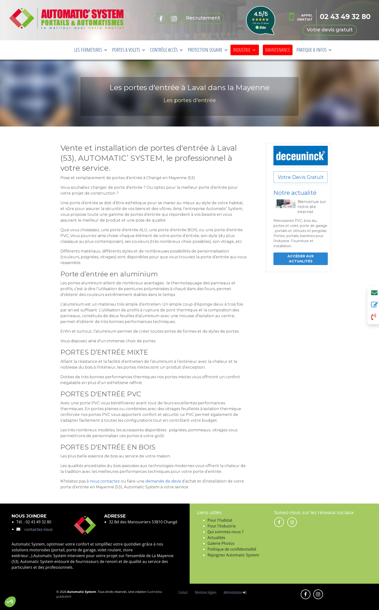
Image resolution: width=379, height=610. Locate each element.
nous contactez (105, 481)
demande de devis (163, 481)
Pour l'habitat (219, 520)
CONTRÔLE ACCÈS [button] (166, 50)
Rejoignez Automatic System (233, 555)
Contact (183, 592)
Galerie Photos (221, 543)
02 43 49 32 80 (345, 17)
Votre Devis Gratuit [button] (301, 177)
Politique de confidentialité (231, 549)
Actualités (216, 537)
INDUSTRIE (244, 50)
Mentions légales (206, 592)
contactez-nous (38, 529)
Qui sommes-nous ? (225, 531)
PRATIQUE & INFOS (314, 50)
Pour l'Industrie (221, 526)
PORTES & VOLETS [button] (128, 50)
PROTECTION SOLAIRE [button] (208, 50)
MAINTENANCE (277, 50)
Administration (235, 592)
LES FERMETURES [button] (90, 50)
